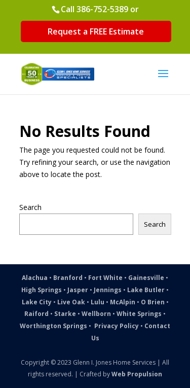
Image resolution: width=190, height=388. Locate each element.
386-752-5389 (102, 9)
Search (30, 207)
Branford (68, 277)
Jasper (77, 290)
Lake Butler (146, 290)
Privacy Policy (116, 326)
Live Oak (71, 302)
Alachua (35, 277)
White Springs (139, 313)
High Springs (41, 290)
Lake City (37, 302)
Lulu (97, 302)
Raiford (36, 313)
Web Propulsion (136, 374)
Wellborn (96, 313)
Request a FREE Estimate (96, 31)
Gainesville (146, 277)
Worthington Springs (53, 326)
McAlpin (122, 302)
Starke (65, 313)
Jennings (108, 290)
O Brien (153, 302)
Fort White (105, 277)
